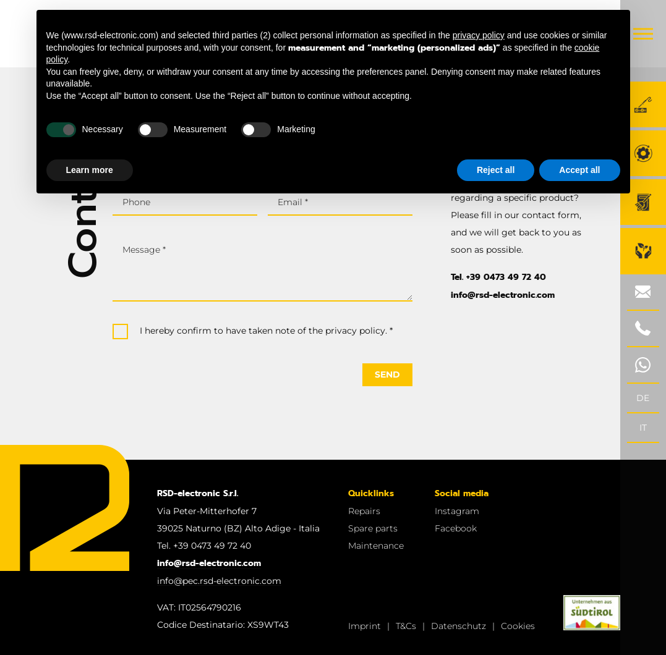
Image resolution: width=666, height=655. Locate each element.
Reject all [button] (495, 170)
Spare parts (373, 528)
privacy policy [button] (479, 35)
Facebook (456, 528)
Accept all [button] (579, 170)
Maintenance (376, 545)
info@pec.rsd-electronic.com (219, 580)
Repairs (364, 511)
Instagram (457, 511)
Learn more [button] (89, 170)
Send (387, 374)
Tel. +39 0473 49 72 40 (498, 277)
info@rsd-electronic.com (503, 295)
